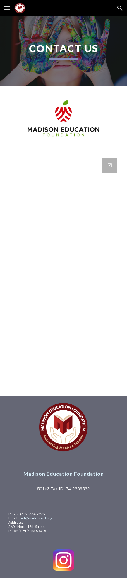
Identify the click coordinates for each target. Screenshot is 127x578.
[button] (7, 8)
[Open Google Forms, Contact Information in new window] (109, 165)
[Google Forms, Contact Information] (63, 273)
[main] (63, 51)
